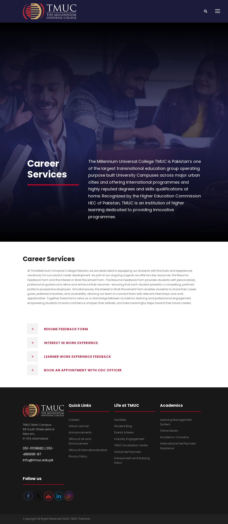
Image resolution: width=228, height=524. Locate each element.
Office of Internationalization (88, 450)
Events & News (124, 432)
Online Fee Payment (127, 452)
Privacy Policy (78, 456)
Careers (74, 420)
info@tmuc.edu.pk (38, 460)
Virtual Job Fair (79, 426)
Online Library (169, 431)
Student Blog (123, 426)
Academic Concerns (174, 437)
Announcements (80, 432)
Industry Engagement (129, 439)
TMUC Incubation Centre (131, 445)
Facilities (120, 420)
